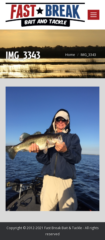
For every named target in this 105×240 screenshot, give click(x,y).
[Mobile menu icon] (93, 15)
